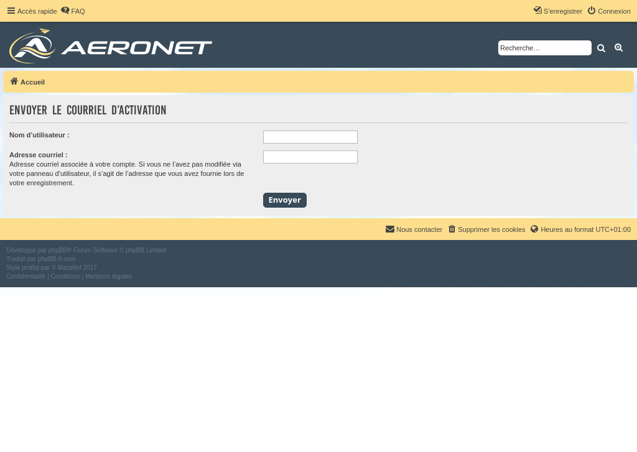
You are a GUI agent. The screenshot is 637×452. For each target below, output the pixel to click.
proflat (30, 267)
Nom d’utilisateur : (39, 135)
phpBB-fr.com (57, 259)
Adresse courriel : (38, 155)
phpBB (58, 250)
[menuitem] (72, 11)
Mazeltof (69, 267)
